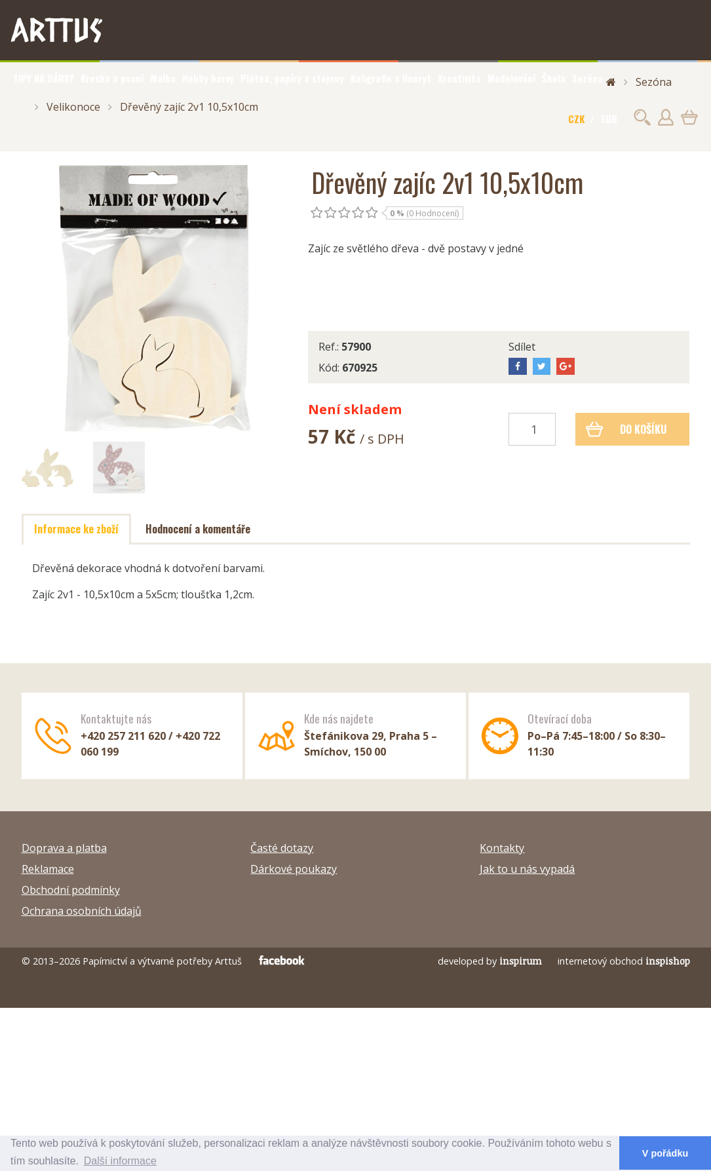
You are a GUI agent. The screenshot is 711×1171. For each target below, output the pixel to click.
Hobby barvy (208, 78)
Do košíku (626, 429)
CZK (576, 118)
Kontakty (502, 848)
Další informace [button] (120, 1160)
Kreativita (459, 78)
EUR (609, 118)
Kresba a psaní (112, 78)
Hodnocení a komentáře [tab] (197, 529)
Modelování (511, 78)
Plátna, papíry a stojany (292, 78)
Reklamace (48, 869)
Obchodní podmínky (71, 890)
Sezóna (587, 78)
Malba (163, 78)
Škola (554, 78)
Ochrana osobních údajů (82, 911)
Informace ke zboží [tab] (76, 529)
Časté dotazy (281, 848)
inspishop (667, 961)
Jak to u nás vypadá (527, 869)
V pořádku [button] (665, 1153)
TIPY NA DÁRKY (43, 78)
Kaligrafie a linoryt (391, 78)
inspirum (520, 961)
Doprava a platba (64, 848)
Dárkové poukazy (293, 869)
